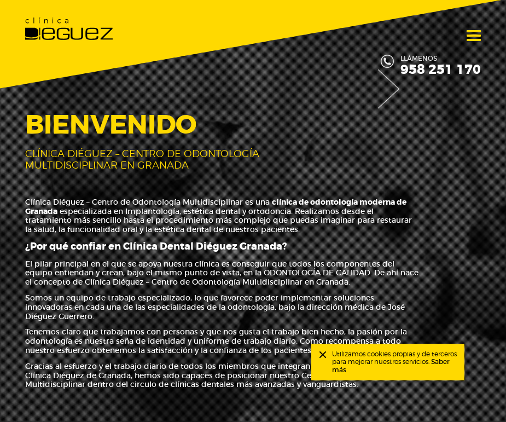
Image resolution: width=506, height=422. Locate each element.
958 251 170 (440, 70)
